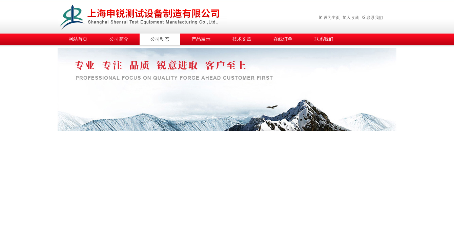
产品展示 (200, 39)
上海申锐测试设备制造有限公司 (147, 16)
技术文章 (241, 39)
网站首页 (77, 39)
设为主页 (329, 17)
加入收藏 (351, 17)
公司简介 (118, 39)
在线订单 (282, 39)
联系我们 (372, 17)
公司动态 (159, 39)
